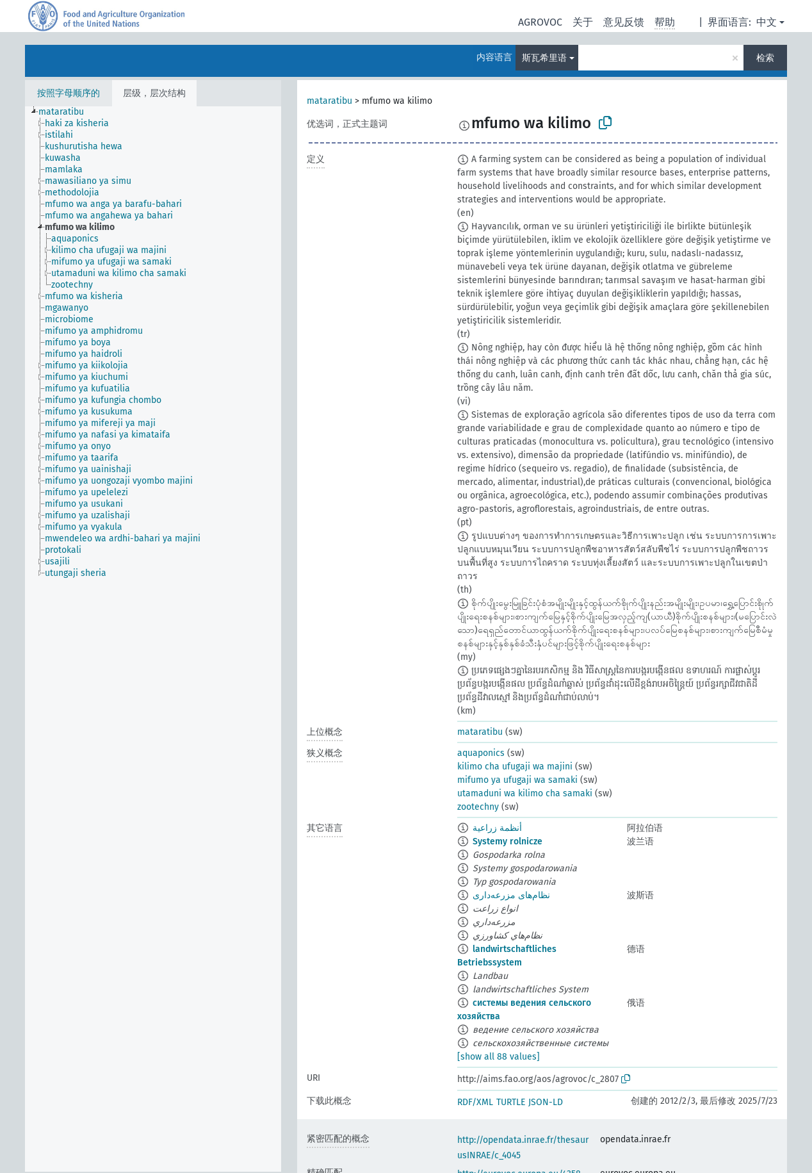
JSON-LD (545, 1102)
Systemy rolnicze (507, 841)
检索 (765, 58)
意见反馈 (623, 22)
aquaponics (481, 753)
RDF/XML (475, 1102)
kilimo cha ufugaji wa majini (514, 766)
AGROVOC (540, 22)
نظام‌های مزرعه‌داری (511, 895)
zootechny (478, 806)
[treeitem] (66, 112)
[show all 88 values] (498, 1056)
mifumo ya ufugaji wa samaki (517, 780)
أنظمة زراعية (497, 828)
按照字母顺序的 (68, 93)
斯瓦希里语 (544, 58)
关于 (582, 22)
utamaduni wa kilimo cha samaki (524, 793)
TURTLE (510, 1102)
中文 (766, 22)
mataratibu (329, 100)
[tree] (153, 639)
